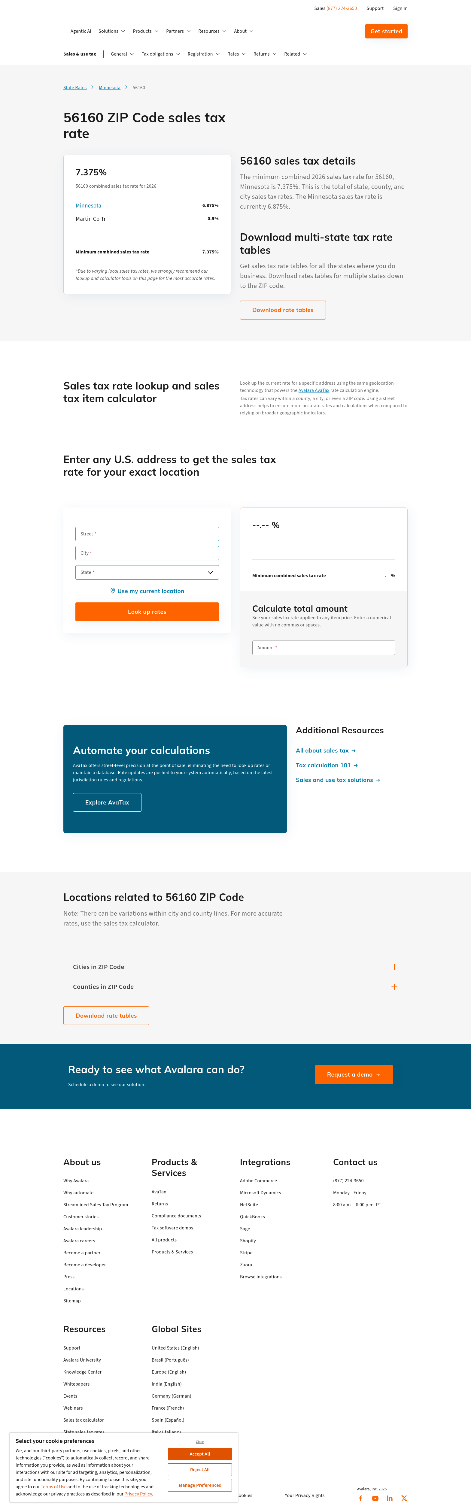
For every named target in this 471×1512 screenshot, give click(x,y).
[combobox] (147, 572)
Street (87, 534)
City (85, 553)
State (86, 572)
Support (375, 8)
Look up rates (147, 611)
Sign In (400, 8)
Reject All (200, 1469)
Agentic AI (81, 31)
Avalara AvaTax (314, 390)
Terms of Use (54, 1486)
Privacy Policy (138, 1494)
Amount (265, 647)
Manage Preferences (200, 1485)
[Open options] (210, 572)
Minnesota (89, 206)
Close (200, 1442)
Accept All (200, 1454)
